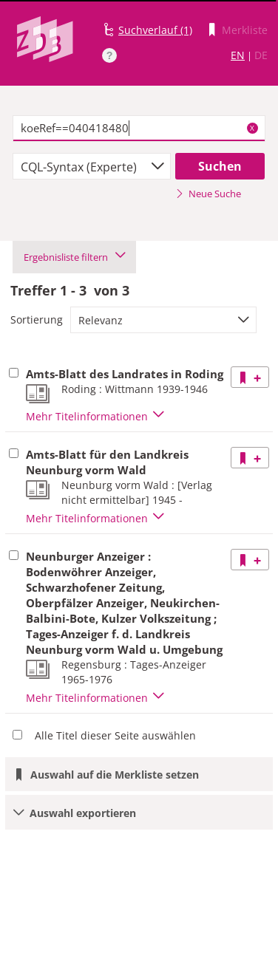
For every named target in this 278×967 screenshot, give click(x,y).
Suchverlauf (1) (155, 30)
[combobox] (92, 166)
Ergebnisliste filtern (74, 257)
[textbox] (139, 128)
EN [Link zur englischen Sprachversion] (238, 55)
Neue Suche (208, 193)
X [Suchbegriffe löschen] (252, 128)
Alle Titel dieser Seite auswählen (115, 735)
